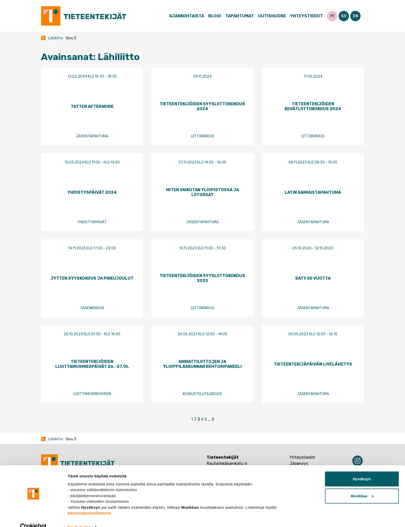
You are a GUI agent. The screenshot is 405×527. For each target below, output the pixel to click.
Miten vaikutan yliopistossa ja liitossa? (202, 192)
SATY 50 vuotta (313, 278)
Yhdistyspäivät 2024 (92, 192)
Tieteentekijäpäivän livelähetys (313, 364)
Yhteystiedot (306, 15)
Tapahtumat (239, 15)
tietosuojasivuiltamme (89, 502)
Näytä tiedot (79, 517)
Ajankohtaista (186, 15)
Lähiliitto (55, 38)
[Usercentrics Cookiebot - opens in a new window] (33, 517)
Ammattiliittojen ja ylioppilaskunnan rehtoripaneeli (202, 364)
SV (344, 15)
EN (355, 15)
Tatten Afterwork (92, 106)
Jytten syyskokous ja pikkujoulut (92, 278)
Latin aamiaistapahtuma (313, 192)
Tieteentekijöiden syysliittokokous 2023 (202, 278)
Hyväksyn (362, 468)
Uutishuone (272, 15)
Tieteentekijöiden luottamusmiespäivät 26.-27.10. (92, 364)
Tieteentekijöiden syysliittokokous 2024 (202, 106)
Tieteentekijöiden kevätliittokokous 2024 (313, 106)
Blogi (214, 15)
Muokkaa (362, 485)
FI (332, 15)
